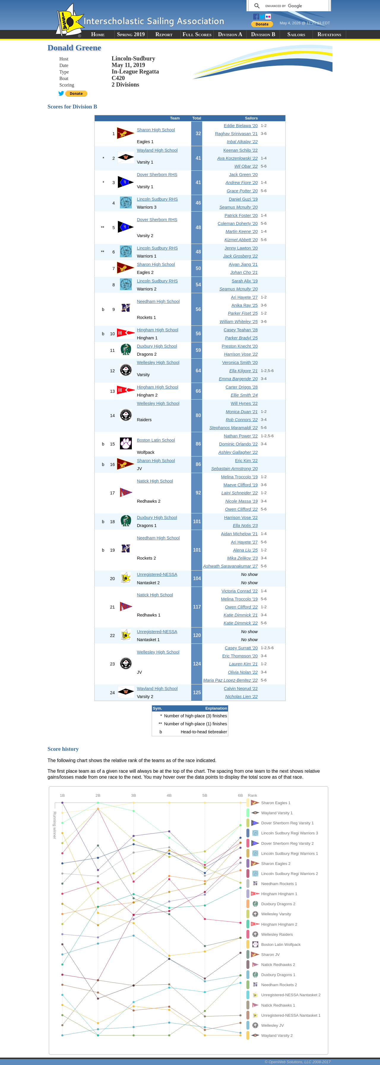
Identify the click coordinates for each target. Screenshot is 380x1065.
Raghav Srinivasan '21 (236, 133)
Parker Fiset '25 (243, 313)
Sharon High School (156, 129)
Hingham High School (157, 330)
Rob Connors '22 (242, 419)
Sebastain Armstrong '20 (234, 468)
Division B (263, 34)
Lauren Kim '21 (243, 664)
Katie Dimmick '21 (241, 615)
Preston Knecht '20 (240, 346)
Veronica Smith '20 (240, 362)
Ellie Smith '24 (244, 395)
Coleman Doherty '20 (238, 223)
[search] (287, 5)
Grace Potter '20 (242, 191)
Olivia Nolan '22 (243, 672)
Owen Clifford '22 (241, 509)
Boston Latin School (156, 440)
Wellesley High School (158, 362)
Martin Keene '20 (242, 231)
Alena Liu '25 (245, 550)
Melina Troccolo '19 (239, 477)
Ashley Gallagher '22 (238, 452)
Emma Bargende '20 (238, 378)
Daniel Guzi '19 (243, 199)
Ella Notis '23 (245, 525)
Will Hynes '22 (244, 403)
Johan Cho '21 (244, 272)
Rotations (329, 34)
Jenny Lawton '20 (241, 248)
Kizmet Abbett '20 (241, 239)
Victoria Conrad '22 (239, 591)
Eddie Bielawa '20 (241, 125)
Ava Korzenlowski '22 (237, 158)
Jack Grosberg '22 (240, 256)
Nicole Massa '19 (241, 501)
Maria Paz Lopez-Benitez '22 (230, 680)
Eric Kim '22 (246, 460)
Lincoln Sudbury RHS (157, 199)
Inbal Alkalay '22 (242, 141)
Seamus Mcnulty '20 (238, 207)
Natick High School (155, 481)
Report (164, 34)
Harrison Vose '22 (241, 354)
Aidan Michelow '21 (239, 533)
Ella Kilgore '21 (243, 370)
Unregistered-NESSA (157, 574)
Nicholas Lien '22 (241, 696)
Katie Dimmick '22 (241, 623)
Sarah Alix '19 (245, 281)
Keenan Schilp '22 (240, 150)
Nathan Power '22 (241, 436)
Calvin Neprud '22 (241, 688)
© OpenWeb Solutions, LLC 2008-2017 (298, 1062)
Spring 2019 (131, 34)
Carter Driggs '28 (242, 387)
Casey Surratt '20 (241, 648)
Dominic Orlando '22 (238, 444)
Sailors (296, 34)
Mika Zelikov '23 (242, 558)
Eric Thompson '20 (240, 656)
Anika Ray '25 (245, 305)
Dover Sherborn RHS (157, 174)
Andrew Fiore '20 (242, 182)
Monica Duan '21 (242, 411)
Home (97, 34)
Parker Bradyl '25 (241, 338)
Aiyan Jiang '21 (243, 264)
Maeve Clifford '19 (241, 485)
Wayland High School (157, 150)
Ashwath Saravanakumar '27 (230, 566)
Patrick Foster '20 (241, 215)
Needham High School (158, 301)
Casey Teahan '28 (241, 330)
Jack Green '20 (243, 174)
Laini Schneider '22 (239, 493)
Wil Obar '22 (246, 166)
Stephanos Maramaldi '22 (233, 427)
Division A (230, 34)
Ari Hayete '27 (244, 297)
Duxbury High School (157, 346)
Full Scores (197, 34)
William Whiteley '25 (239, 321)
